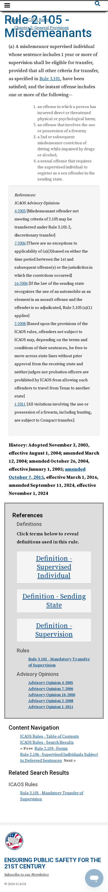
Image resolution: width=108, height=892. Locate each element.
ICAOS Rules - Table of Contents (49, 736)
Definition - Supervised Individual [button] (54, 567)
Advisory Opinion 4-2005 (50, 682)
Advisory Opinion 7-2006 (50, 688)
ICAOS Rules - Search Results (47, 742)
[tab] (54, 567)
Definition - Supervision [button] (54, 630)
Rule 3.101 (49, 79)
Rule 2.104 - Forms (51, 748)
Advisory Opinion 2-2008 (50, 700)
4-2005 (20, 211)
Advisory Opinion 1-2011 (50, 707)
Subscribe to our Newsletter (26, 874)
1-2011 (20, 404)
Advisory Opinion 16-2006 (51, 694)
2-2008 (20, 323)
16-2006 (21, 283)
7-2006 (20, 243)
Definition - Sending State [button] (54, 601)
